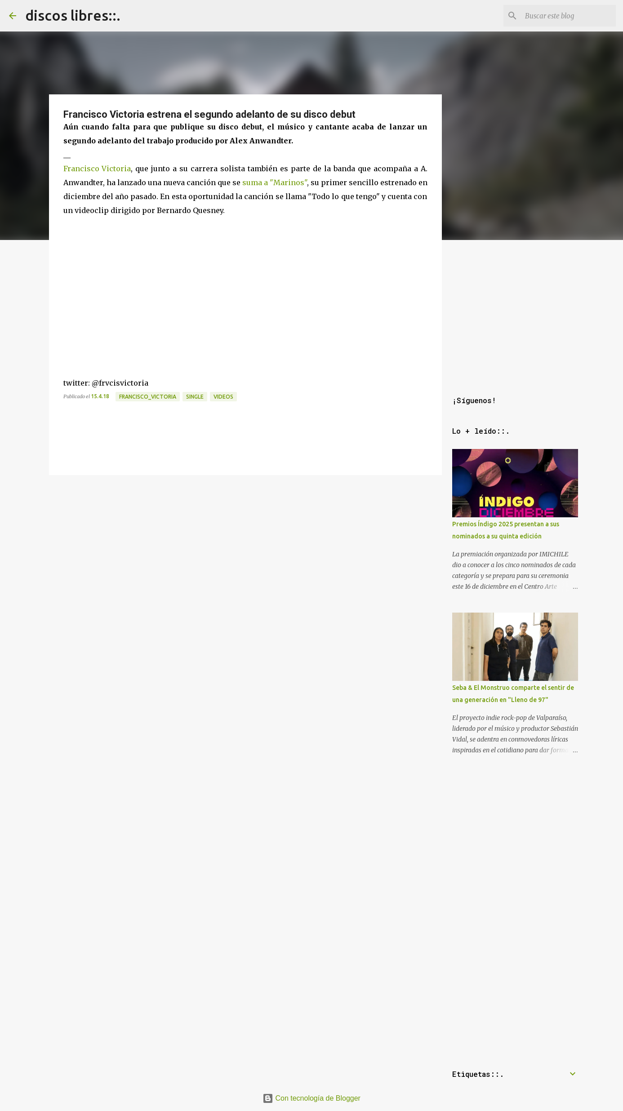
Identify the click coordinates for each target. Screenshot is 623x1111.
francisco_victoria (147, 397)
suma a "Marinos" (274, 182)
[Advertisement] (245, 541)
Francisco (81, 168)
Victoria (116, 168)
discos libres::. (72, 15)
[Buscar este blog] (568, 16)
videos (223, 397)
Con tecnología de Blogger (311, 1098)
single (195, 397)
